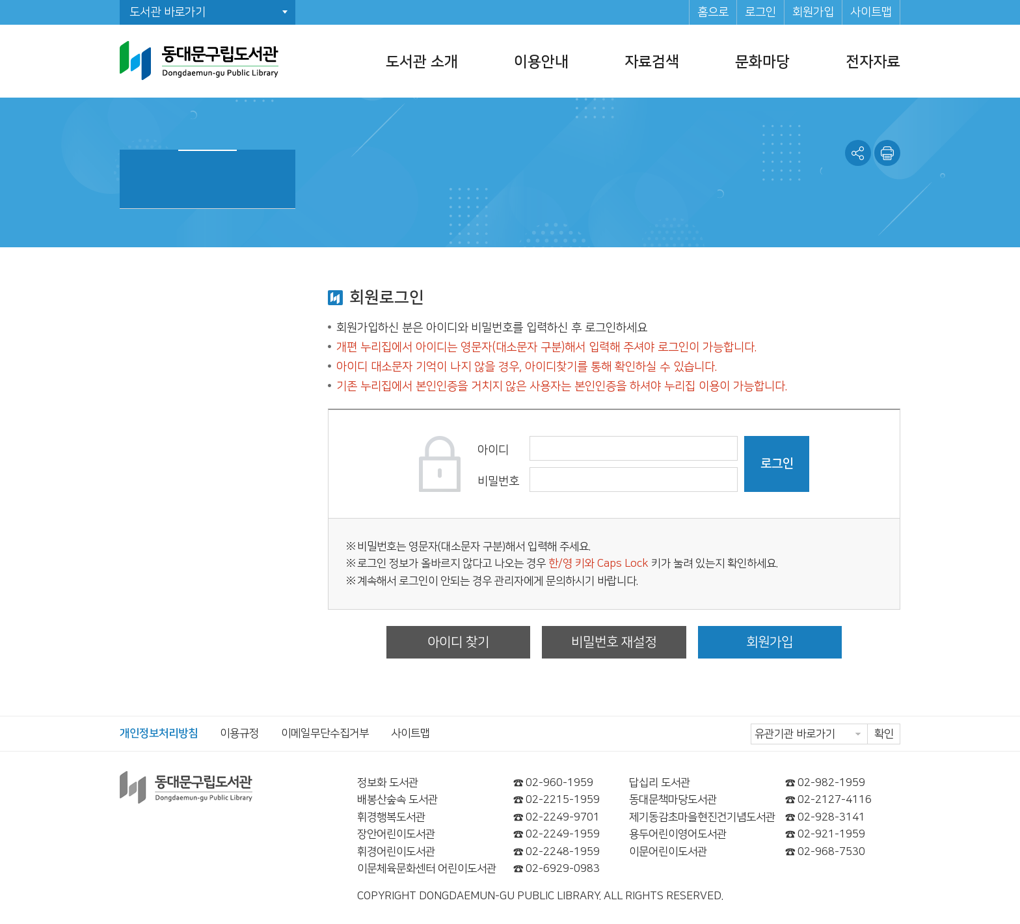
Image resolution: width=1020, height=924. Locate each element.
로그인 (760, 12)
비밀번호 (498, 481)
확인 (884, 734)
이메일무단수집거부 (325, 733)
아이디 (493, 450)
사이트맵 (871, 12)
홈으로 (713, 12)
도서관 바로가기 (167, 12)
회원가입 (813, 12)
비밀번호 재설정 (613, 642)
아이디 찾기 (458, 642)
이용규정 (239, 733)
